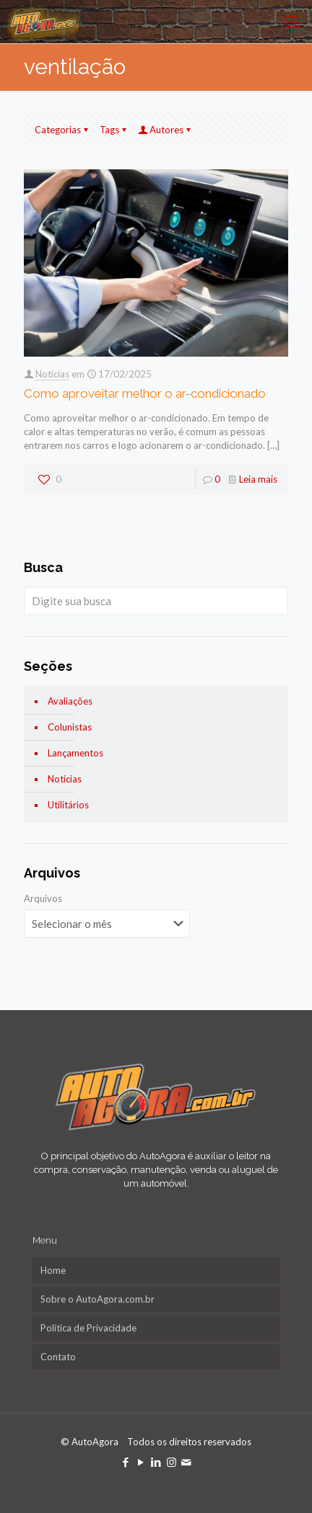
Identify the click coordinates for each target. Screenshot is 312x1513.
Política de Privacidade (88, 1328)
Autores (165, 129)
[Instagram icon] (171, 1461)
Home (53, 1270)
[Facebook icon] (126, 1461)
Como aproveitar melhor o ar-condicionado (145, 393)
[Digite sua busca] (156, 600)
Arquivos (43, 898)
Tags (114, 129)
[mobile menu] (292, 21)
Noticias (52, 374)
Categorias (62, 129)
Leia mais (258, 479)
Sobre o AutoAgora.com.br (97, 1299)
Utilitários (68, 805)
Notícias (65, 779)
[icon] (186, 1461)
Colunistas (70, 727)
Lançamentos (75, 753)
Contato (58, 1356)
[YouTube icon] (141, 1461)
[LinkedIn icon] (156, 1461)
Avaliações (70, 701)
